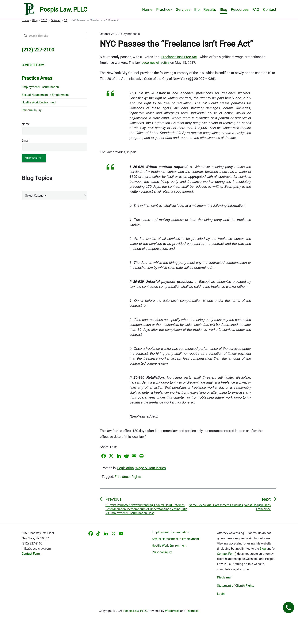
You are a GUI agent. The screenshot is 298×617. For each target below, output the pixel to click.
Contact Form (226, 554)
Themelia (192, 611)
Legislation (125, 468)
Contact (269, 9)
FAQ (255, 9)
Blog (223, 9)
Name (26, 124)
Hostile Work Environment (39, 102)
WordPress (172, 611)
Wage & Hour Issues (150, 468)
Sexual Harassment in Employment (45, 95)
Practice (164, 9)
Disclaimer (224, 577)
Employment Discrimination (40, 87)
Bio (197, 9)
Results (209, 9)
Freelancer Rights (128, 477)
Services (183, 9)
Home (147, 9)
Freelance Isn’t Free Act (179, 57)
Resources (240, 9)
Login (221, 594)
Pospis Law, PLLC (135, 611)
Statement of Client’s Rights (235, 585)
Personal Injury (32, 110)
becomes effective (155, 63)
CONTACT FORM (33, 65)
